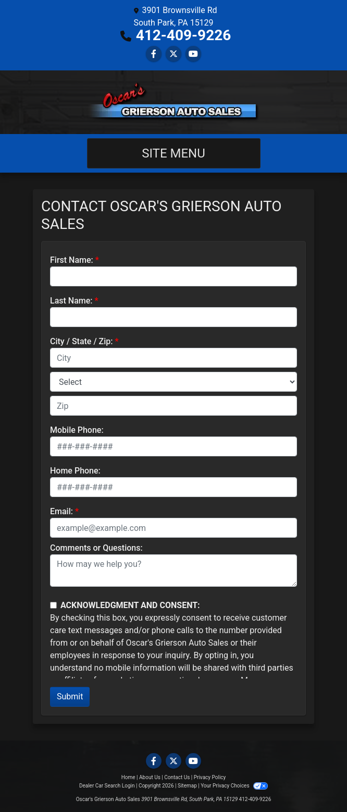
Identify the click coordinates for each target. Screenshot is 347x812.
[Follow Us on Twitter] (173, 54)
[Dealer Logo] (173, 102)
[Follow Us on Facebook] (154, 54)
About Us (149, 777)
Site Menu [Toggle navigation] (173, 153)
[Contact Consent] (53, 605)
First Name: (71, 260)
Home (128, 777)
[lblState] (173, 382)
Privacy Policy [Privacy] (210, 777)
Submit (70, 696)
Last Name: (71, 301)
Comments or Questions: (96, 548)
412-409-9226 (183, 35)
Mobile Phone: (77, 430)
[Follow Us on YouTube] (193, 54)
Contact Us (177, 777)
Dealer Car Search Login (107, 786)
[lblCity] (173, 358)
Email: (61, 511)
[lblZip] (173, 406)
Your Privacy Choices (234, 786)
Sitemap (187, 786)
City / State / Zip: (81, 341)
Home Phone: (75, 471)
